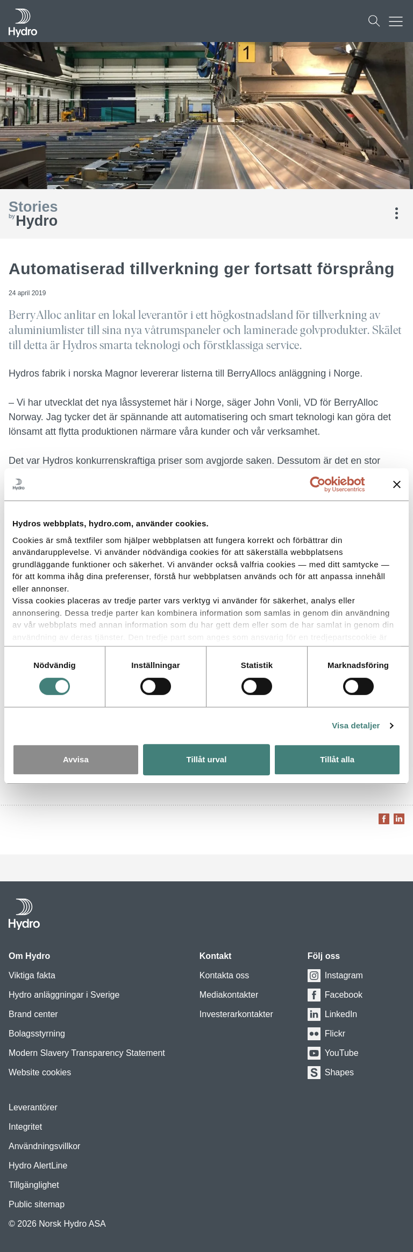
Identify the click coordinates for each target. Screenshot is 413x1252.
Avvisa (76, 759)
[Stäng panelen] (397, 484)
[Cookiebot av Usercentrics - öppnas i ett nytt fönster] (326, 484)
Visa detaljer (356, 725)
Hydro (33, 214)
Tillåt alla (337, 759)
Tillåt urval (207, 759)
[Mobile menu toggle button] (398, 21)
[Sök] (374, 21)
